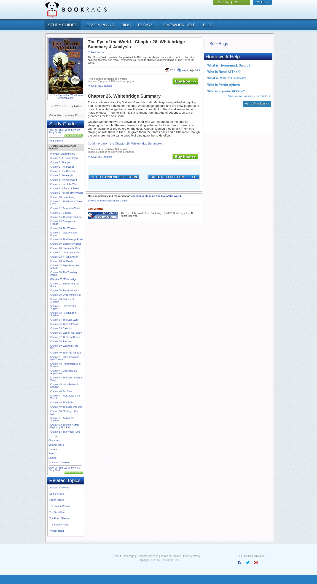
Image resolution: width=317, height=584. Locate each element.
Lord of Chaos (56, 494)
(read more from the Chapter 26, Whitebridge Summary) (125, 143)
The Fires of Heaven (59, 518)
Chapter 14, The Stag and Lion (66, 217)
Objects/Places (56, 445)
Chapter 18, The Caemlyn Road (66, 239)
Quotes (52, 458)
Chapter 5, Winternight (61, 175)
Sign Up (223, 2)
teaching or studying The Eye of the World (155, 196)
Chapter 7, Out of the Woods (64, 184)
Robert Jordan (56, 500)
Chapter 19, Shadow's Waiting (65, 244)
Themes (52, 449)
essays (145, 25)
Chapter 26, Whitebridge (63, 279)
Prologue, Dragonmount (62, 154)
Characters (54, 440)
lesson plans (99, 25)
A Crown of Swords (59, 487)
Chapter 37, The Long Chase (65, 337)
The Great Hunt (57, 512)
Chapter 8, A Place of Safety (64, 188)
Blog (208, 25)
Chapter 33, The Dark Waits (64, 320)
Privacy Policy (191, 556)
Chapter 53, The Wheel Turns (65, 432)
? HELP (262, 2)
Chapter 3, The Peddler (62, 167)
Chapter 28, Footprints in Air (64, 290)
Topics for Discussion (59, 462)
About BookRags (124, 556)
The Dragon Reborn (59, 506)
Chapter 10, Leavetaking (62, 197)
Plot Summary (55, 140)
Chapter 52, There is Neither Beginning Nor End (64, 426)
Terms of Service (171, 556)
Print (195, 70)
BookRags (219, 43)
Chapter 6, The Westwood (63, 180)
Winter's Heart (56, 531)
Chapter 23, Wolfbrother (62, 261)
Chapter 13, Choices (60, 213)
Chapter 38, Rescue (60, 341)
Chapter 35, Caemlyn (61, 328)
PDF (170, 70)
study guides (62, 25)
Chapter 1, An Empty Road (64, 158)
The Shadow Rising (59, 524)
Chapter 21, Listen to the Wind (65, 252)
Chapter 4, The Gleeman (62, 171)
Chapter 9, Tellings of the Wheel (66, 193)
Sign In (239, 2)
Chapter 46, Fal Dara (61, 391)
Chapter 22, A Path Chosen (64, 257)
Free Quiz (53, 436)
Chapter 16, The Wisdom (63, 228)
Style (51, 453)
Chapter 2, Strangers (61, 162)
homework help (178, 25)
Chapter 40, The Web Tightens (65, 352)
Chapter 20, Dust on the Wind (65, 248)
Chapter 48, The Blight (61, 402)
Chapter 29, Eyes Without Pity (65, 295)
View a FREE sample (100, 85)
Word (182, 70)
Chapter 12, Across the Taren (65, 208)
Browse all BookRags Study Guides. (108, 200)
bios (126, 25)
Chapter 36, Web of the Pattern (66, 333)
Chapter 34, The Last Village (64, 324)
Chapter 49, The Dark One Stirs (66, 407)
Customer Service (147, 556)
